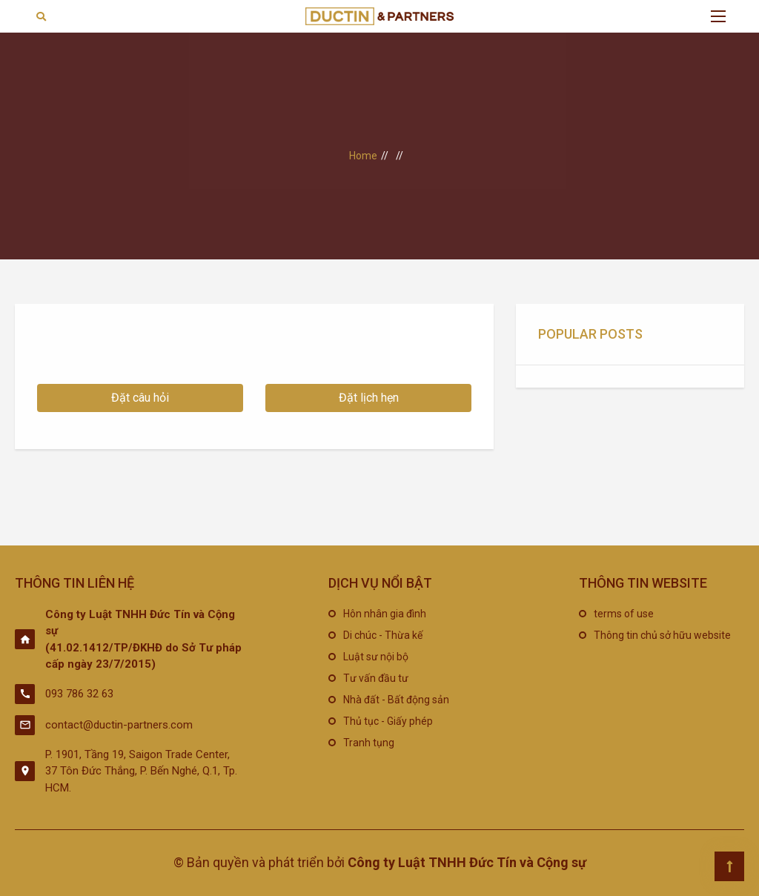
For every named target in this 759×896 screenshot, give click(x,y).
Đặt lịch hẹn (369, 398)
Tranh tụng (368, 743)
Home (363, 156)
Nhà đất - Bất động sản (396, 700)
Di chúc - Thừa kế (382, 635)
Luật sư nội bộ (375, 657)
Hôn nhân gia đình (384, 614)
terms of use (624, 614)
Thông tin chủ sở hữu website (662, 635)
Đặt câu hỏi (140, 398)
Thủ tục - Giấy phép (388, 721)
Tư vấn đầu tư (375, 678)
